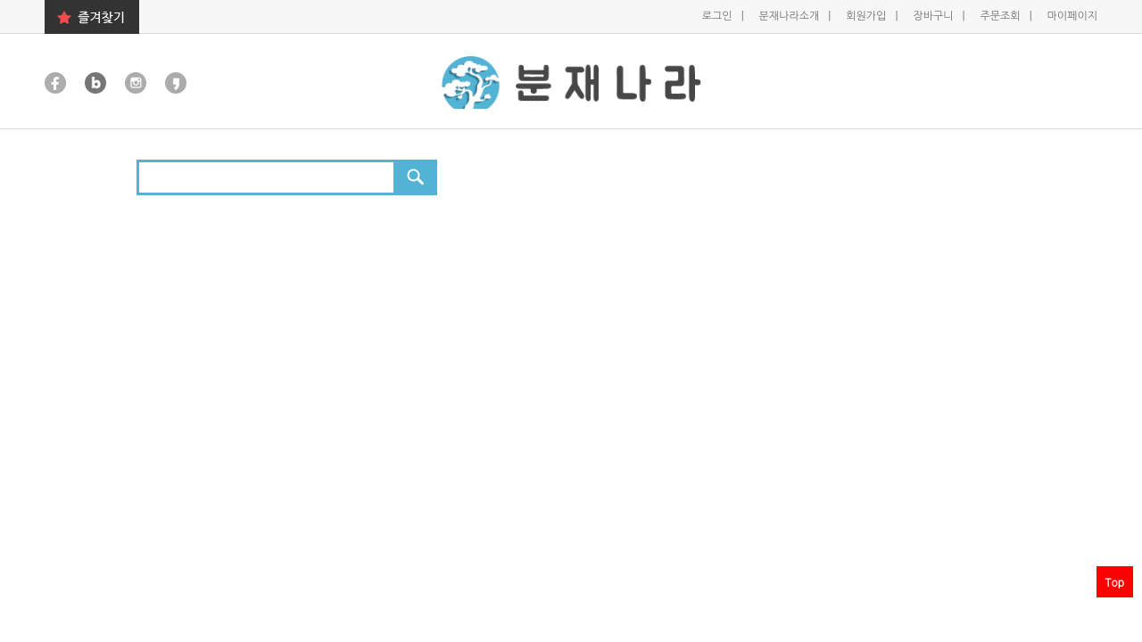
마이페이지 (1072, 16)
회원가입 (867, 16)
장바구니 (934, 16)
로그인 (718, 16)
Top (1114, 581)
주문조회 (1001, 16)
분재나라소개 (791, 16)
